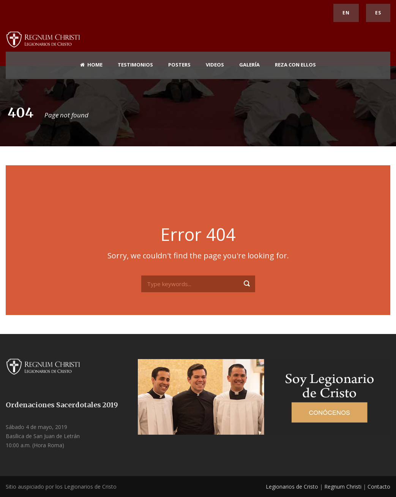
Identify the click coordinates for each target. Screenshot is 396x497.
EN (346, 12)
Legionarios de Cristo (292, 486)
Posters (179, 64)
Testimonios (135, 64)
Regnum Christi (342, 486)
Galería (249, 64)
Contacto (379, 486)
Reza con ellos (295, 64)
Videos (215, 64)
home (91, 64)
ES (378, 12)
